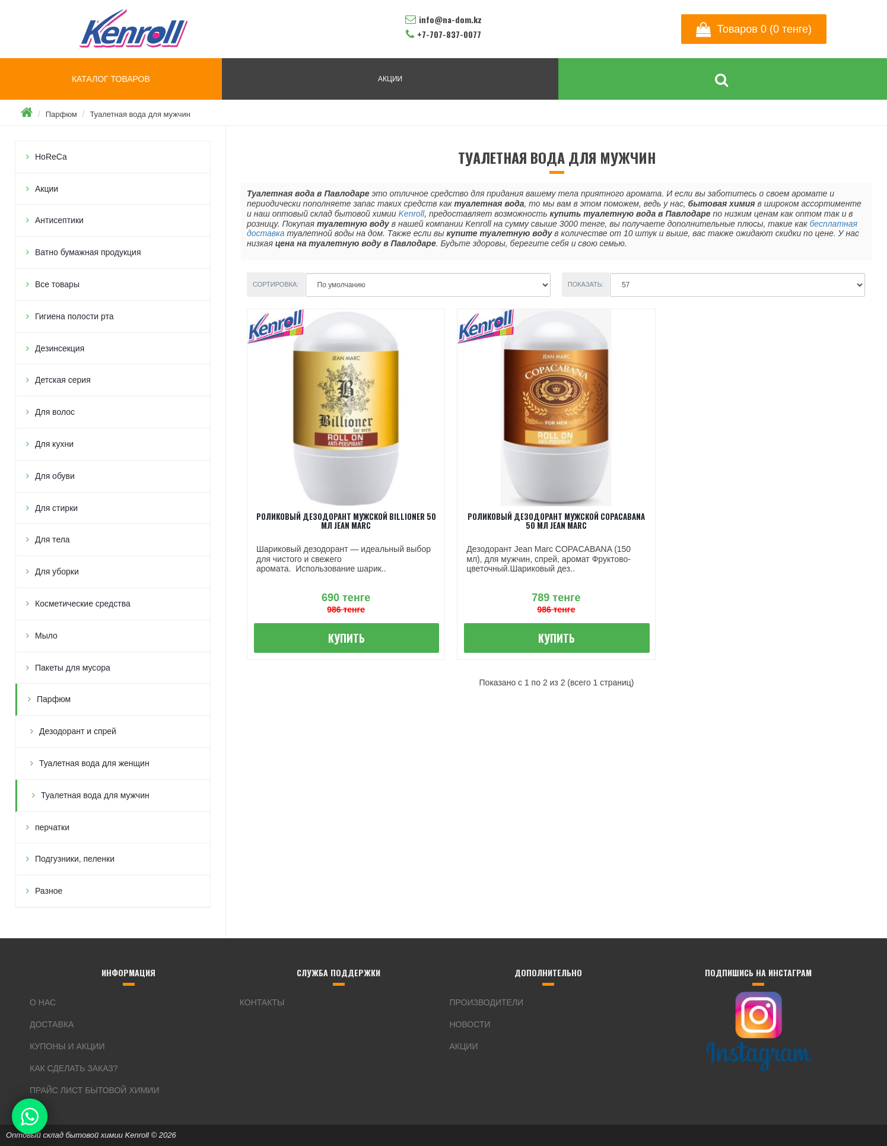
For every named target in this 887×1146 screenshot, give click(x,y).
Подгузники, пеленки (75, 859)
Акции (46, 188)
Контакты (262, 1002)
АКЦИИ (390, 79)
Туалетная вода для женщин (94, 763)
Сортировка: (276, 284)
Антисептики (59, 220)
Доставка (52, 1024)
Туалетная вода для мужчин (140, 114)
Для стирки (56, 508)
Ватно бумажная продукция (88, 252)
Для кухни (54, 444)
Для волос (55, 412)
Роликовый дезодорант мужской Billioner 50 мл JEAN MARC (346, 520)
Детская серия (63, 380)
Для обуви (55, 476)
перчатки (52, 827)
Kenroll (412, 213)
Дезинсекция (59, 348)
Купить (346, 638)
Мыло (46, 635)
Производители (487, 1002)
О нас (43, 1002)
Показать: (585, 284)
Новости (470, 1024)
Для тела (52, 539)
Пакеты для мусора (72, 667)
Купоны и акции (67, 1046)
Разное (48, 891)
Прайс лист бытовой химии (95, 1090)
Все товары (57, 284)
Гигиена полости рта (74, 316)
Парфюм (61, 114)
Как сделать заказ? (74, 1068)
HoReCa (51, 156)
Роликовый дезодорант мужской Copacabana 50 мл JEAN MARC (556, 520)
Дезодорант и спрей (77, 731)
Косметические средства (83, 603)
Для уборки (57, 571)
